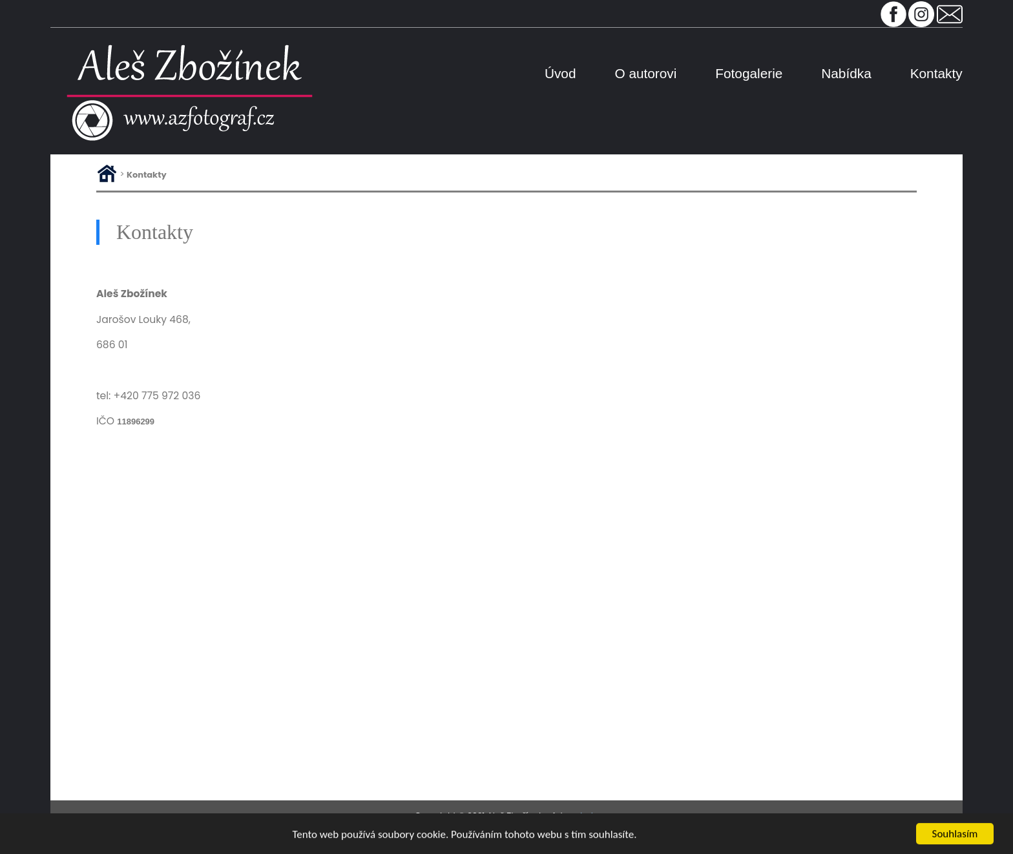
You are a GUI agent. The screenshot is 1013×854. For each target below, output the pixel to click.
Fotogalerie (748, 73)
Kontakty (936, 73)
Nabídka (846, 73)
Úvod (560, 73)
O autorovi (645, 73)
